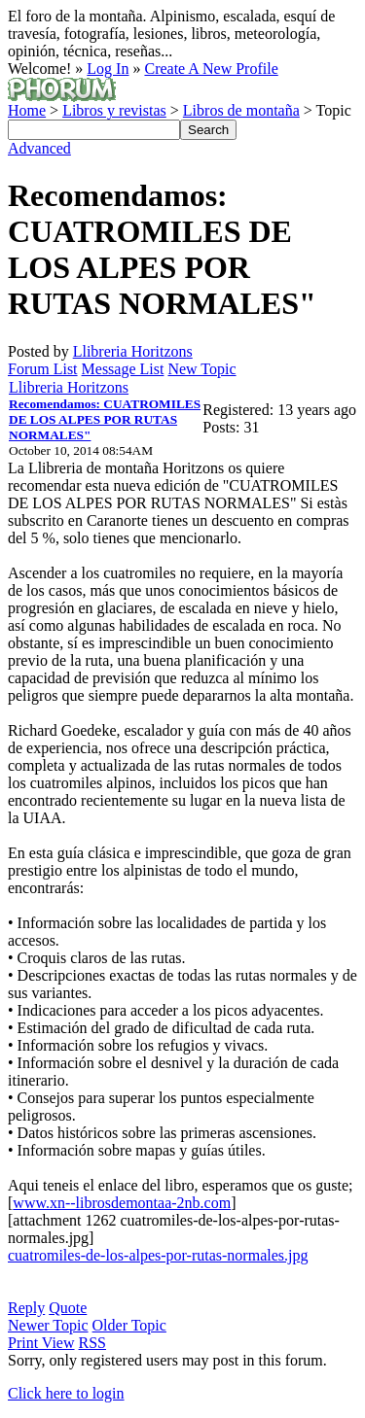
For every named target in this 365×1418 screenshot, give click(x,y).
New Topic (201, 369)
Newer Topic (48, 1325)
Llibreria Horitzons (133, 351)
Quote (68, 1307)
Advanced (39, 148)
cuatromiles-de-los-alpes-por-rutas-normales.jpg (158, 1255)
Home (27, 110)
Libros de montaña (241, 110)
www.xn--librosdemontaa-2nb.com (122, 1202)
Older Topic (129, 1325)
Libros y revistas (114, 110)
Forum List (43, 369)
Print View (41, 1342)
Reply (26, 1307)
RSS (92, 1342)
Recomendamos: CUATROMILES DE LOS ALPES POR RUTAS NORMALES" (105, 419)
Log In (107, 68)
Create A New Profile (210, 68)
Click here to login (66, 1393)
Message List (123, 369)
